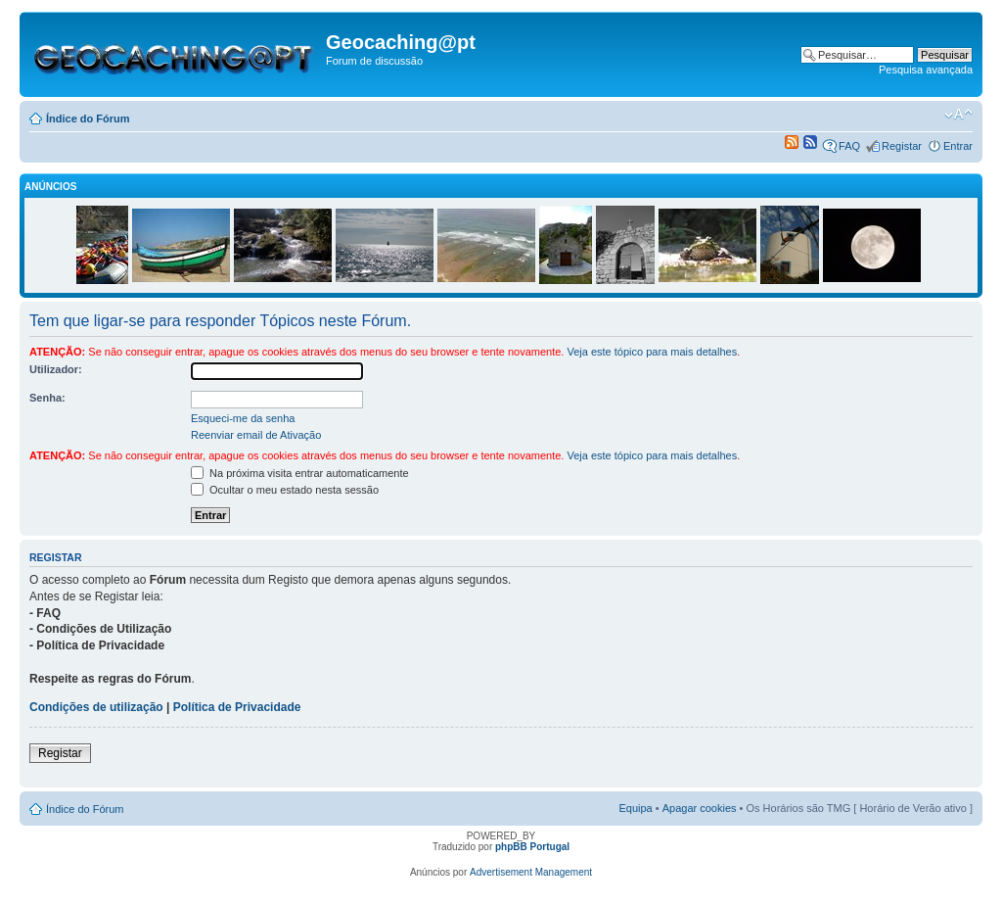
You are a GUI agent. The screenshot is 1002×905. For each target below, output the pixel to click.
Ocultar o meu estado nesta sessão (285, 490)
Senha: (47, 398)
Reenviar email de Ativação (256, 435)
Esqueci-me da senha (243, 418)
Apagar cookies (699, 808)
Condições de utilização (96, 707)
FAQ (849, 146)
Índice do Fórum (88, 118)
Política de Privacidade (237, 707)
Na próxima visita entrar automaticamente (300, 473)
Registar (902, 146)
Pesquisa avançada (926, 69)
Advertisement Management (531, 872)
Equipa (635, 808)
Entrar (958, 146)
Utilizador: (55, 369)
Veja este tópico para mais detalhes (652, 351)
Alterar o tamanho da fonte (958, 114)
